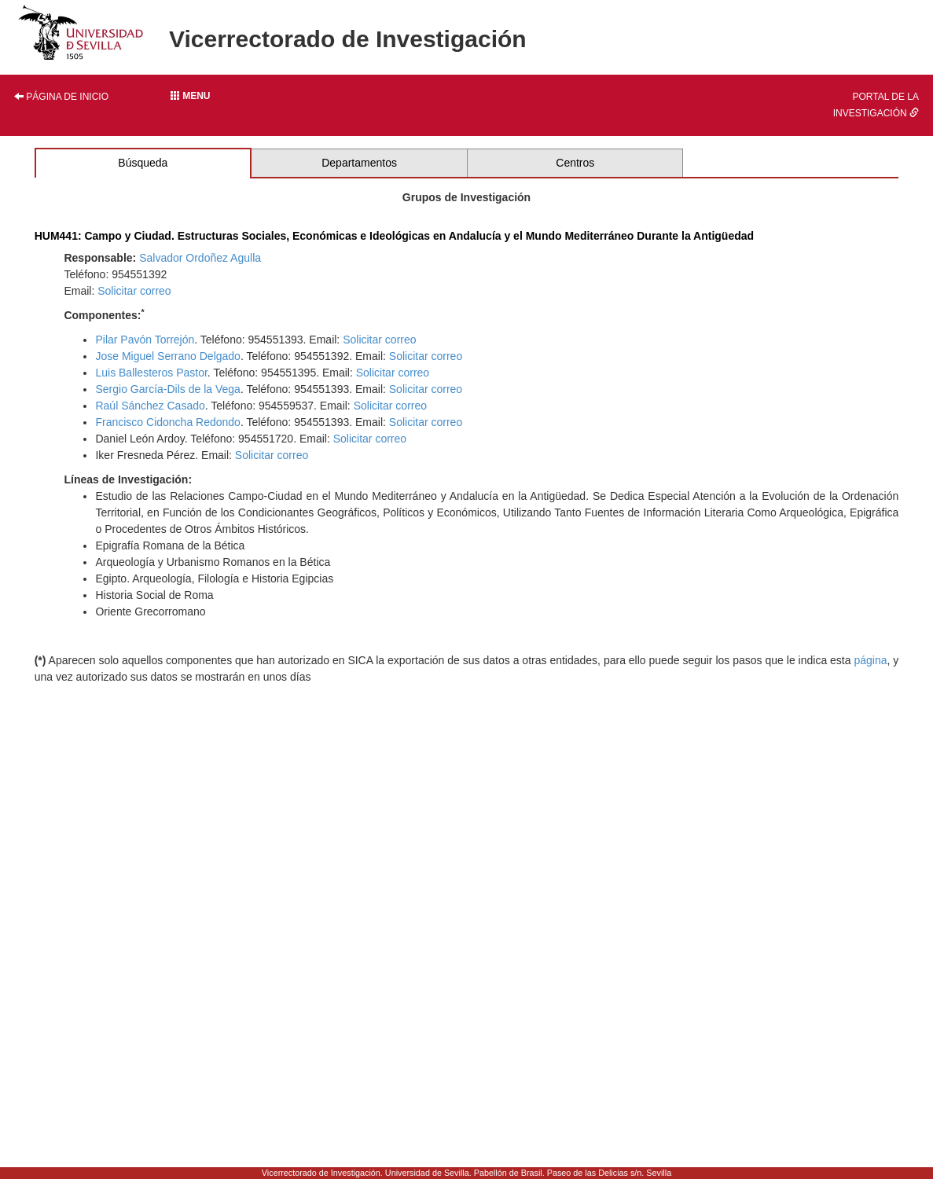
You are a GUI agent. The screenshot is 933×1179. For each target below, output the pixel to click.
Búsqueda (142, 162)
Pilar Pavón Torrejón (144, 339)
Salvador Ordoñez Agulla (200, 258)
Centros (575, 162)
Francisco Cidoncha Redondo (167, 422)
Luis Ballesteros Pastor (151, 372)
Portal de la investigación (876, 105)
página (870, 660)
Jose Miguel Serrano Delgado (167, 356)
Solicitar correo (134, 291)
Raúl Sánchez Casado (149, 405)
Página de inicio (61, 96)
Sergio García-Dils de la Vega (167, 389)
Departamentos (359, 162)
